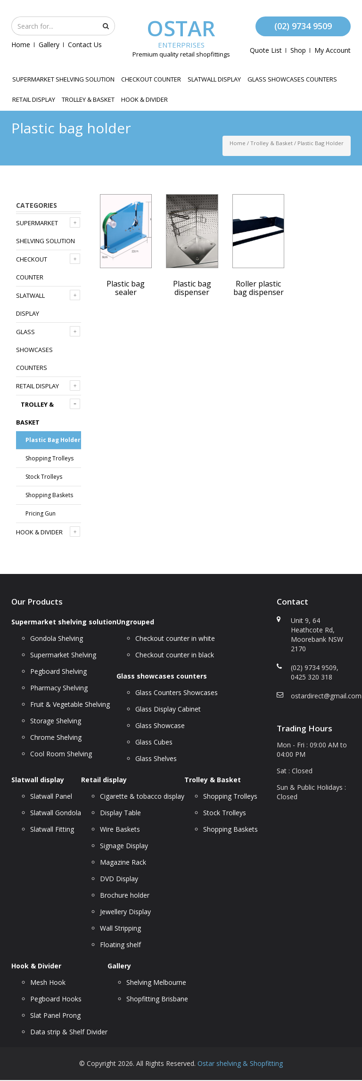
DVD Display (119, 878)
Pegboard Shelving (58, 671)
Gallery (49, 44)
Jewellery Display (125, 911)
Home (20, 44)
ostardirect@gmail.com (326, 695)
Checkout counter (151, 79)
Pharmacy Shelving (59, 687)
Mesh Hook (48, 982)
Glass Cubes (154, 741)
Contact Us (85, 44)
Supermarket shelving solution (63, 79)
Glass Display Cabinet (168, 708)
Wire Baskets (120, 829)
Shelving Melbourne (156, 982)
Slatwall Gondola (55, 812)
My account (332, 50)
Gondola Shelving (56, 638)
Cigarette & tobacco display (142, 796)
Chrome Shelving (56, 737)
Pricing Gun (40, 513)
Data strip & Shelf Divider (68, 1031)
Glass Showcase (160, 725)
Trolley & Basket (88, 99)
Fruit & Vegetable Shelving (70, 704)
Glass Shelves (156, 758)
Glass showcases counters (292, 79)
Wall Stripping (120, 928)
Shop (298, 50)
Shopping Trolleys (49, 458)
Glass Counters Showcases (176, 692)
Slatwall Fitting (52, 829)
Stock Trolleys (43, 477)
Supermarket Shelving (63, 654)
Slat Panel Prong (55, 1015)
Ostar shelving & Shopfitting (240, 1063)
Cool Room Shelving (61, 753)
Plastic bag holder (53, 440)
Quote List (266, 50)
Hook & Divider (144, 99)
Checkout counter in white (175, 638)
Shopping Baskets (49, 495)
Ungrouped (135, 621)
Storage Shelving (55, 720)
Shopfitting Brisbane (157, 998)
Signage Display (124, 845)
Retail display (33, 99)
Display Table (120, 812)
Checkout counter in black (174, 654)
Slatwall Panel (51, 796)
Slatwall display (214, 79)
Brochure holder (124, 895)
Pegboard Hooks (56, 998)
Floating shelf (120, 944)
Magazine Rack (123, 862)
